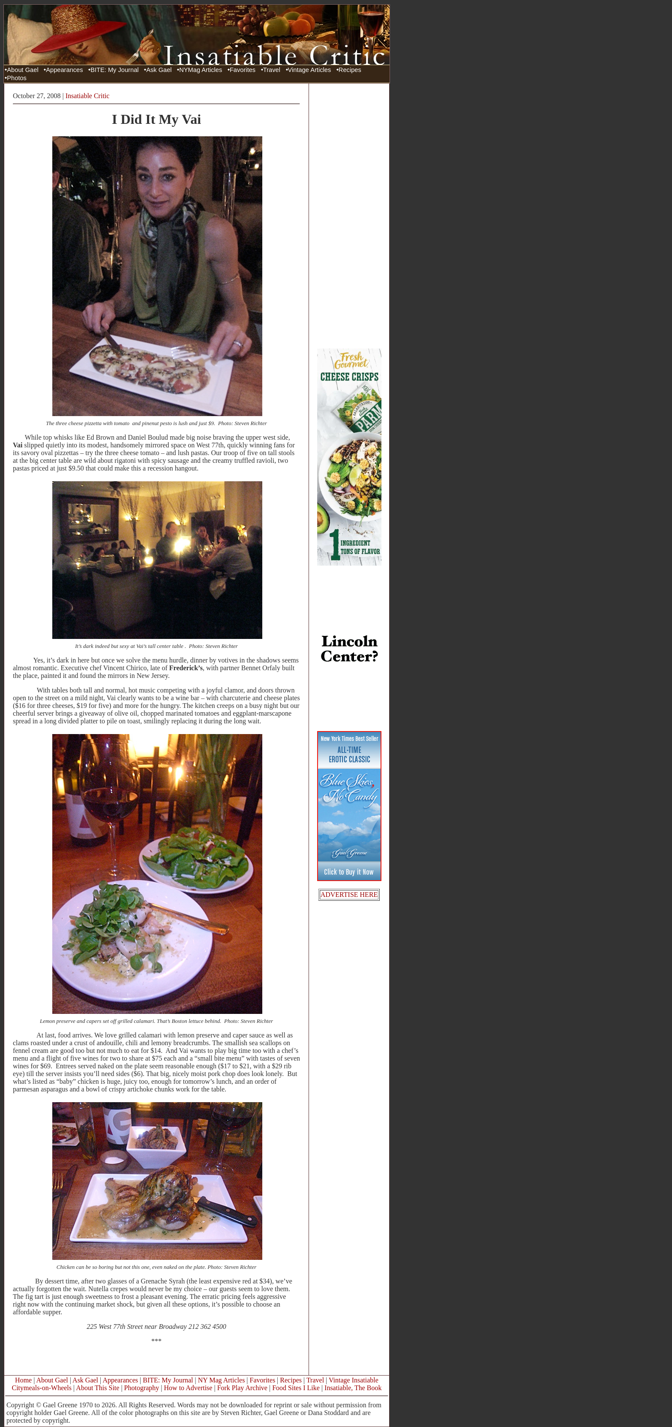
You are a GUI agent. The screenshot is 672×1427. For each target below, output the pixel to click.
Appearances (64, 69)
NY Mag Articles (221, 1380)
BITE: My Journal (114, 69)
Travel (271, 69)
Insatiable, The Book (352, 1387)
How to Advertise (188, 1387)
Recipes (350, 69)
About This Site (97, 1387)
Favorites (242, 69)
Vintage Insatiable (353, 1380)
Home (23, 1380)
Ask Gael (158, 69)
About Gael (22, 69)
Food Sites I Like (296, 1387)
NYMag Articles (200, 69)
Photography (141, 1387)
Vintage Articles (309, 69)
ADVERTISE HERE (349, 894)
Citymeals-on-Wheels (42, 1387)
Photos (17, 78)
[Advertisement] (349, 215)
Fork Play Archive (242, 1387)
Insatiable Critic (88, 95)
